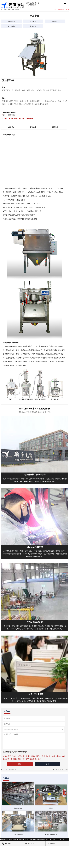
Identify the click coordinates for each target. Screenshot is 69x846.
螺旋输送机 (12, 769)
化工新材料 (11, 26)
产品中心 (8, 9)
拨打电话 (6, 843)
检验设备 (33, 26)
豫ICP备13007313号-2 (57, 839)
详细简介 (11, 127)
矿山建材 (33, 21)
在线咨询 (29, 843)
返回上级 (55, 127)
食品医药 (16, 9)
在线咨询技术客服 (62, 9)
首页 (1, 9)
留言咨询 (33, 127)
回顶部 (51, 843)
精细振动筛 (11, 21)
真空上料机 (64, 769)
